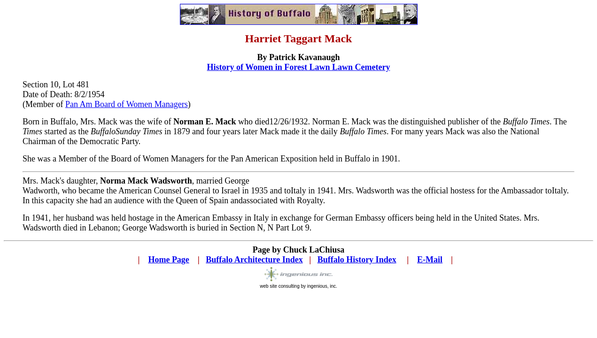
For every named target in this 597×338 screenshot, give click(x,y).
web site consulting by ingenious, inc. (298, 284)
